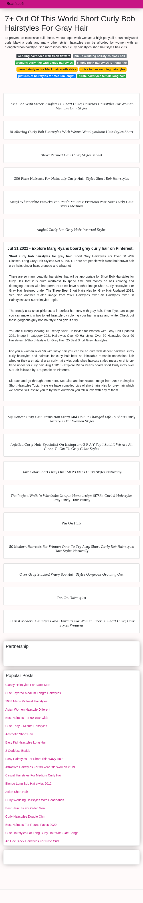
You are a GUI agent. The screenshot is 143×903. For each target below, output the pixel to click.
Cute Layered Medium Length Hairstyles (33, 693)
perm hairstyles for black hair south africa (47, 69)
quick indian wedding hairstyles (103, 69)
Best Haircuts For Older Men (25, 808)
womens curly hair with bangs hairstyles (44, 62)
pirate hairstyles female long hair (102, 76)
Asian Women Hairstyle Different (27, 709)
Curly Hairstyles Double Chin (25, 816)
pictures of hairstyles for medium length (46, 76)
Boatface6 (15, 4)
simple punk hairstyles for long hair (102, 62)
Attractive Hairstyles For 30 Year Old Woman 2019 (40, 767)
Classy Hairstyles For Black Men (27, 685)
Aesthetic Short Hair (19, 734)
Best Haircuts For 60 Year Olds (26, 718)
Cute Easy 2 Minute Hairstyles (26, 726)
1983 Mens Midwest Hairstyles (26, 701)
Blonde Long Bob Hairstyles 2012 (28, 783)
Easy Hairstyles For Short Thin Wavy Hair (34, 759)
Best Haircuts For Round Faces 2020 (30, 824)
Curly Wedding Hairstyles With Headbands (34, 800)
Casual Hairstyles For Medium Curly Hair (33, 775)
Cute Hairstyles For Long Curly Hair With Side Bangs (41, 833)
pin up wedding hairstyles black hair (99, 56)
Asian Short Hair (16, 792)
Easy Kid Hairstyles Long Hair (25, 742)
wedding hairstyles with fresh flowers (44, 56)
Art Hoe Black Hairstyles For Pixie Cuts (32, 841)
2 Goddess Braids (17, 750)
